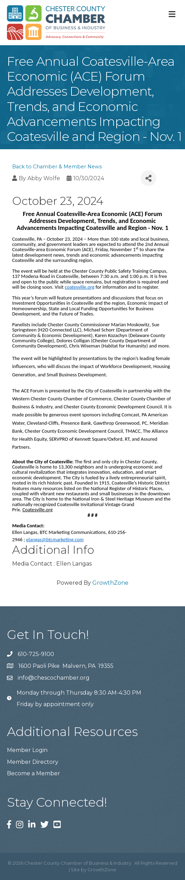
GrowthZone (110, 582)
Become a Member (33, 773)
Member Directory (32, 762)
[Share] (148, 178)
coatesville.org (79, 287)
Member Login (27, 750)
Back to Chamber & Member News (57, 166)
